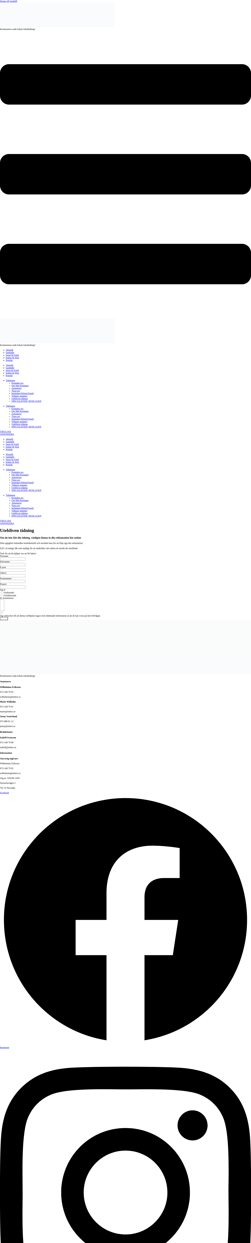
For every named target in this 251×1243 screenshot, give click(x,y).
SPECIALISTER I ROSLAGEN (26, 401)
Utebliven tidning (19, 398)
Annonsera (16, 388)
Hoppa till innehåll (8, 1)
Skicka (4, 621)
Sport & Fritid (12, 355)
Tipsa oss (15, 391)
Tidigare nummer (19, 396)
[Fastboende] (2, 592)
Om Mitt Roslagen (20, 385)
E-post (3, 567)
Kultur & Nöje (12, 358)
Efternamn (5, 561)
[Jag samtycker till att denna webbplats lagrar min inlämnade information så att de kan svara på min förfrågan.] (125, 616)
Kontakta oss (17, 383)
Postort (3, 584)
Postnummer (6, 578)
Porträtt (9, 360)
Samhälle (10, 352)
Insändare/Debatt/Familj (22, 393)
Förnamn (4, 556)
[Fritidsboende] (2, 595)
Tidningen (10, 380)
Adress (3, 573)
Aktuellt (9, 350)
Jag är (2, 589)
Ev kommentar (7, 598)
